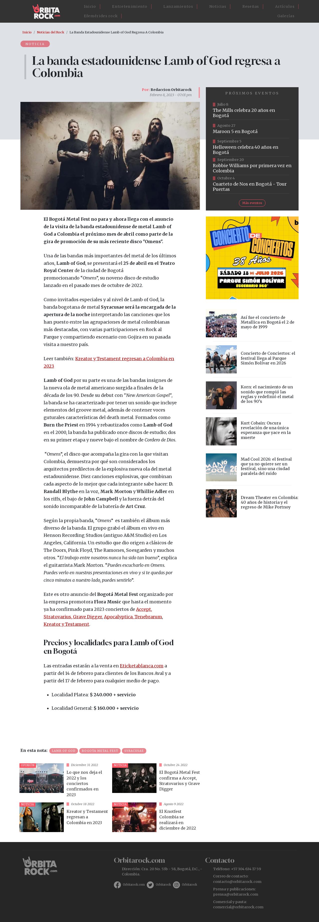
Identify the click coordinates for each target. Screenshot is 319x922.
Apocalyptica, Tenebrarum (133, 617)
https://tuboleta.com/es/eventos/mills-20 (252, 110)
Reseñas (250, 6)
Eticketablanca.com (141, 666)
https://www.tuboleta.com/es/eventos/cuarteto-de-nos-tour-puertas (252, 184)
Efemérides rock (101, 16)
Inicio (90, 6)
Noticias (217, 6)
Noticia (35, 44)
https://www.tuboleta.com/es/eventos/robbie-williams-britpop (252, 166)
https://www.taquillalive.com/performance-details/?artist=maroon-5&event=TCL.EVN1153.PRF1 (252, 129)
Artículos (285, 6)
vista (63, 780)
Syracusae (134, 751)
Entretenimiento (130, 6)
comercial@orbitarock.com (238, 907)
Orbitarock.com (134, 884)
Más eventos (252, 203)
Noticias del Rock (50, 32)
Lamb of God (64, 751)
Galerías (286, 16)
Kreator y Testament (66, 624)
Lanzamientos (178, 6)
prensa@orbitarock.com (235, 894)
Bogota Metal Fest (100, 751)
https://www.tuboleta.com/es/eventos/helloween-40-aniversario (252, 147)
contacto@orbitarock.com (237, 881)
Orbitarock (163, 884)
